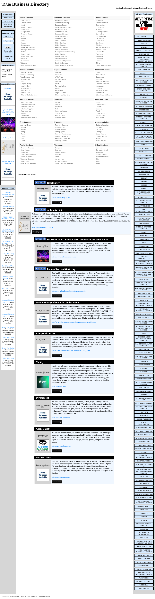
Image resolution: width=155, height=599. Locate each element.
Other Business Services (64, 65)
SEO (22, 81)
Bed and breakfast (102, 125)
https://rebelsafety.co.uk (61, 198)
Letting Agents (60, 132)
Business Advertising (62, 20)
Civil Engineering (26, 102)
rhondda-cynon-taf (144, 465)
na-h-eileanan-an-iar (144, 399)
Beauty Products (26, 27)
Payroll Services (61, 56)
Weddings (99, 152)
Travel (98, 161)
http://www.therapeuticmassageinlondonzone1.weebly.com (74, 322)
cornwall (144, 152)
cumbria (144, 167)
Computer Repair (102, 150)
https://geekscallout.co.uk (61, 446)
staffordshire (144, 506)
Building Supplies (102, 32)
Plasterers (99, 54)
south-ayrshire (144, 490)
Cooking (99, 109)
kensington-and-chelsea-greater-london (144, 328)
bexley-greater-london (144, 81)
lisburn (143, 368)
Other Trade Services (103, 65)
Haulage (58, 154)
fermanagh (144, 239)
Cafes (98, 102)
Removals (99, 59)
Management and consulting (65, 52)
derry (144, 178)
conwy (144, 145)
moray (144, 394)
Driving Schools (60, 152)
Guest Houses (101, 134)
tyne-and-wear (144, 546)
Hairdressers (24, 45)
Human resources (61, 49)
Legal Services (60, 93)
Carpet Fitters (101, 36)
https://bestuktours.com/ (61, 477)
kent (144, 333)
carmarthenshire (144, 125)
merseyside (144, 375)
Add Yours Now (8, 57)
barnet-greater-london (144, 65)
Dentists (23, 36)
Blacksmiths (100, 25)
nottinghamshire (144, 438)
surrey (144, 517)
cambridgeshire (144, 113)
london (143, 372)
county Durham (144, 155)
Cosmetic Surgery (26, 34)
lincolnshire (144, 365)
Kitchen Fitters (101, 49)
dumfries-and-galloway (143, 193)
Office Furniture (60, 41)
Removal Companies (62, 138)
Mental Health (25, 54)
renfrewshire (143, 461)
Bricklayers (100, 27)
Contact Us (8, 21)
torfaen (144, 538)
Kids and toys (60, 115)
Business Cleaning (61, 32)
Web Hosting (25, 79)
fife (144, 242)
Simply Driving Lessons (8, 277)
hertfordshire (144, 297)
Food (98, 111)
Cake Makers (100, 104)
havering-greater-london (144, 289)
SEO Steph (5, 288)
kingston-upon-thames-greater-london (144, 338)
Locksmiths (100, 52)
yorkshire (144, 588)
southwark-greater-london (144, 502)
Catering (99, 106)
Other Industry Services (28, 118)
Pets (22, 138)
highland (143, 300)
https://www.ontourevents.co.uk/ (64, 257)
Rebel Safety (8, 88)
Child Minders (25, 150)
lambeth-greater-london (143, 345)
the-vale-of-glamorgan (144, 533)
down (143, 188)
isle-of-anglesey (144, 314)
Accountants (100, 75)
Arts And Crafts (25, 125)
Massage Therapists (27, 49)
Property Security (61, 140)
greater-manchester (144, 257)
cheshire (144, 129)
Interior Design (60, 129)
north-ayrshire (144, 419)
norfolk (144, 415)
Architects (99, 20)
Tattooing (23, 63)
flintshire (144, 246)
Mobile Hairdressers (27, 47)
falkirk (144, 235)
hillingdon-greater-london (144, 304)
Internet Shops (60, 118)
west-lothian (144, 559)
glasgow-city (143, 249)
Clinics (22, 41)
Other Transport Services (64, 163)
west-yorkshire (144, 569)
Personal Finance (102, 90)
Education (24, 152)
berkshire (144, 77)
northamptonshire (144, 431)
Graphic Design (26, 84)
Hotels (98, 138)
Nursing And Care (26, 56)
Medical (23, 52)
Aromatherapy (25, 23)
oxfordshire (144, 442)
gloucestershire (144, 253)
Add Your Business (8, 25)
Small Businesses (61, 63)
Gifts (57, 109)
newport (144, 412)
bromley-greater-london (143, 102)
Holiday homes (101, 136)
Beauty (22, 25)
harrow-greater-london (144, 283)
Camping (99, 127)
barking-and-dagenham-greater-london (144, 59)
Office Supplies (60, 43)
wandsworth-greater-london (144, 551)
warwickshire (143, 555)
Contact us (34, 596)
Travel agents (101, 140)
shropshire (144, 483)
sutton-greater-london (144, 524)
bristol (143, 98)
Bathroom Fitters (102, 23)
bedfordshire (144, 70)
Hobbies (23, 129)
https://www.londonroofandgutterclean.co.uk (68, 291)
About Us (8, 18)
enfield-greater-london (144, 228)
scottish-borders (144, 480)
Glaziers (99, 45)
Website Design (26, 72)
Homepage (8, 14)
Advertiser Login (25, 596)
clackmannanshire (144, 141)
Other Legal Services (62, 95)
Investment (100, 93)
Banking (99, 88)
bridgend (144, 94)
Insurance (99, 79)
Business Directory (14, 596)
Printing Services (61, 59)
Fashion (23, 127)
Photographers (101, 154)
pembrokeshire (144, 445)
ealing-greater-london (144, 201)
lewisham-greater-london (144, 357)
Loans (98, 72)
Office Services (60, 45)
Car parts (58, 148)
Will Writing (59, 77)
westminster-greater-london (144, 573)
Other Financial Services (104, 95)
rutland (144, 476)
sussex (144, 520)
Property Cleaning (61, 125)
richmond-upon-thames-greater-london (144, 471)
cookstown (144, 148)
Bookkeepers (100, 77)
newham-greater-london (144, 407)
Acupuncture (24, 20)
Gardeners (100, 43)
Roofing (99, 61)
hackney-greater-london (144, 268)
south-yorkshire (144, 497)
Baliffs (57, 84)
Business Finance (61, 36)
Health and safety (61, 47)
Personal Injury (60, 79)
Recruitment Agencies (63, 61)
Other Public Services (28, 163)
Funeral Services (26, 157)
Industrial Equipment (27, 104)
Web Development (27, 77)
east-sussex (144, 223)
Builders (99, 29)
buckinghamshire (144, 106)
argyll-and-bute (144, 50)
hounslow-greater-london (144, 310)
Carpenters (100, 34)
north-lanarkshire (144, 423)
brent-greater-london (144, 90)
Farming (23, 113)
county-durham (144, 159)
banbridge (144, 54)
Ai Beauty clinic (8, 138)
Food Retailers (101, 113)
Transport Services (27, 159)
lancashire (144, 349)
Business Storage (61, 34)
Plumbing (99, 56)
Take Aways (100, 118)
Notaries (58, 81)
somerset (143, 487)
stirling (144, 510)
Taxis (57, 157)
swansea (144, 529)
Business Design (61, 25)
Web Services (25, 90)
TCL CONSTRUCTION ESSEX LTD (8, 300)
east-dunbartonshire (144, 210)
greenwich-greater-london (144, 262)
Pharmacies (24, 61)
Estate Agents (60, 127)
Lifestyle (23, 132)
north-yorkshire (144, 428)
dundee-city (144, 197)
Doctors (23, 38)
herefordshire (144, 293)
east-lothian (144, 215)
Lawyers (58, 72)
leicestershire (144, 352)
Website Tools (25, 93)
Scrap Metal (24, 115)
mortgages (100, 86)
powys (144, 452)
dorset (144, 185)
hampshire (144, 279)
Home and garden (61, 111)
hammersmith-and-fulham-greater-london (144, 274)
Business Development (63, 27)
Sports (22, 140)
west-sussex (143, 566)
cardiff (144, 122)
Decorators (100, 38)
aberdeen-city (144, 36)
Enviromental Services (28, 154)
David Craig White (8, 206)
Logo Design (24, 86)
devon (144, 181)
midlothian (144, 387)
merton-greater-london (144, 383)
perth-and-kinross (144, 449)
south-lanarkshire (144, 494)
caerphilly (144, 110)
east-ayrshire (144, 206)
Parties (22, 136)
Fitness (23, 43)
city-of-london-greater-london (144, 137)
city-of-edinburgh (143, 132)
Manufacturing (25, 111)
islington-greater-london (144, 322)
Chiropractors (25, 32)
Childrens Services (27, 148)
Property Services (61, 136)
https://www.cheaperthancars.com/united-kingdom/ (71, 351)
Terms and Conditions (44, 596)
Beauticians (24, 29)
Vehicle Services (61, 161)
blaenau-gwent (144, 85)
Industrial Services (27, 106)
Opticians (23, 59)
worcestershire (144, 581)
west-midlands (144, 562)
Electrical (58, 106)
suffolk (144, 513)
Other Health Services (28, 65)
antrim (144, 47)
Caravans (99, 129)
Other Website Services (28, 95)
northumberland (144, 435)
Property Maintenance (63, 134)
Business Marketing (62, 23)
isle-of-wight (144, 318)
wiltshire (143, 578)
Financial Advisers (102, 81)
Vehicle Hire (59, 159)
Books (57, 102)
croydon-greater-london (144, 163)
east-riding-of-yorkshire (144, 219)
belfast (143, 73)
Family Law (59, 90)
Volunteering (24, 161)
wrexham (143, 585)
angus (144, 43)
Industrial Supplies (27, 109)
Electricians (100, 41)
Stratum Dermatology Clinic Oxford (8, 194)
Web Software (25, 88)
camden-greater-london (144, 117)
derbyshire (144, 174)
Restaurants (100, 115)
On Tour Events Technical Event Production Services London (8, 111)
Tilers (98, 63)
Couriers (58, 150)
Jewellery (58, 113)
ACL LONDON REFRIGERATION (8, 218)
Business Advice (61, 29)
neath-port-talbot (144, 403)
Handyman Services (103, 47)
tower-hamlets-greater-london (144, 542)
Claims (57, 88)
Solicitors (58, 75)
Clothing (58, 104)
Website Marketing (27, 75)
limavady (144, 361)
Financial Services (102, 84)
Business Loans (61, 38)
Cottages (99, 132)
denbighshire (144, 171)
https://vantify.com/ (59, 386)
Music (22, 134)
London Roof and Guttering (8, 162)
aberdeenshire (144, 40)
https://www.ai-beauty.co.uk (42, 227)
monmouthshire (144, 391)
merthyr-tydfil (144, 379)
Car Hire (99, 148)
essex (143, 232)
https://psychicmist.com (61, 417)
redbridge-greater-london (144, 456)
